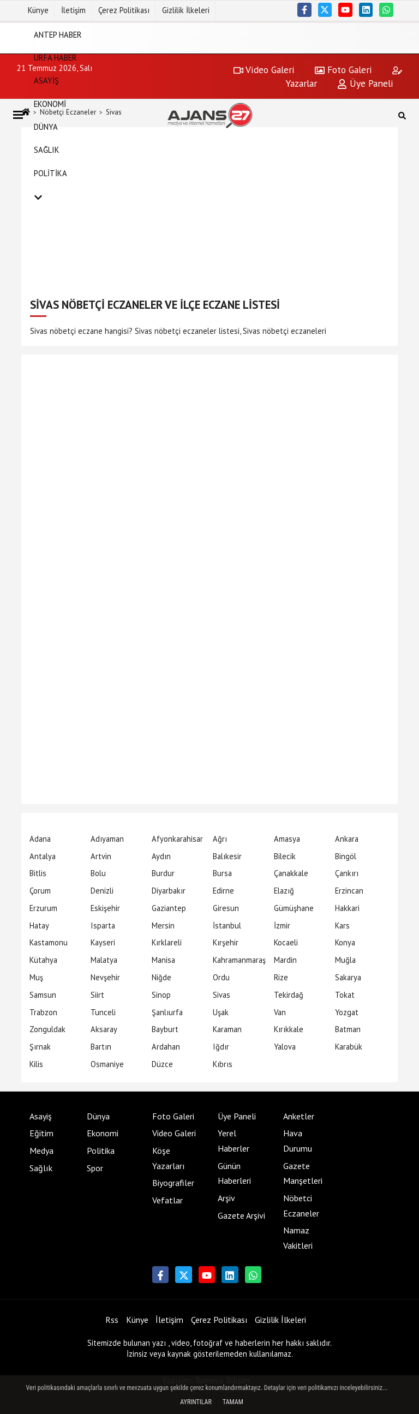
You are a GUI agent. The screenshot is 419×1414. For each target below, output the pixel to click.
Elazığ (284, 890)
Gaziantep (169, 908)
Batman (348, 1029)
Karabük (348, 1046)
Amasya (287, 839)
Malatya (104, 960)
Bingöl (345, 856)
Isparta (103, 925)
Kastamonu (48, 942)
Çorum (40, 890)
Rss (111, 1319)
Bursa (222, 873)
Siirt (97, 995)
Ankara (346, 839)
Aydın (161, 856)
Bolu (98, 873)
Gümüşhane (294, 908)
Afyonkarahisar (177, 839)
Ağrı (220, 839)
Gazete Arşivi (241, 1215)
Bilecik (285, 856)
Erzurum (43, 908)
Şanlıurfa (167, 1012)
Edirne (223, 890)
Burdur (163, 873)
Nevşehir (105, 977)
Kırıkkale (288, 1029)
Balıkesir (227, 856)
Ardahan (166, 1046)
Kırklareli (167, 942)
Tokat (345, 995)
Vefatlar (167, 1200)
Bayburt (165, 1029)
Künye (38, 10)
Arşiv (226, 1198)
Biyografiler (173, 1182)
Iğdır (221, 1046)
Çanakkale (291, 873)
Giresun (226, 908)
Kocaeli (286, 942)
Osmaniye (107, 1064)
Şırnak (40, 1046)
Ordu (221, 977)
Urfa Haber (55, 57)
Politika (50, 172)
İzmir (282, 925)
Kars (342, 925)
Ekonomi (50, 103)
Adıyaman (107, 839)
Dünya (46, 127)
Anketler (298, 1116)
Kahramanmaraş (239, 960)
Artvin (101, 856)
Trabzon (43, 1012)
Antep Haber (58, 34)
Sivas (221, 995)
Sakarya (348, 977)
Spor (95, 1168)
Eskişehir (105, 908)
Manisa (163, 960)
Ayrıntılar (196, 1402)
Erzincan (349, 890)
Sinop (161, 995)
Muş (36, 977)
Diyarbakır (168, 890)
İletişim (73, 10)
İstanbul (227, 925)
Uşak (221, 1012)
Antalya (42, 856)
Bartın (101, 1046)
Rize (281, 977)
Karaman (227, 1029)
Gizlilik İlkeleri (186, 10)
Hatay (39, 925)
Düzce (162, 1064)
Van (280, 1012)
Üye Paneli (237, 1116)
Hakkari (347, 908)
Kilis (36, 1064)
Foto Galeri (173, 1116)
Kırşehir (225, 942)
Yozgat (346, 1012)
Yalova (285, 1046)
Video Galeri (174, 1133)
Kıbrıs (222, 1064)
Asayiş (46, 80)
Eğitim (41, 1133)
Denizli (102, 890)
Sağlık (46, 150)
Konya (345, 942)
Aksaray (104, 1029)
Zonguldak (47, 1029)
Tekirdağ (288, 995)
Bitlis (37, 873)
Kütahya (43, 960)
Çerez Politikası (123, 10)
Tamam (233, 1402)
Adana (40, 839)
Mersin (163, 925)
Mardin (285, 960)
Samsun (42, 995)
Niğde (161, 977)
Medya (41, 1150)
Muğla (345, 960)
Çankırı (346, 873)
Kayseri (103, 942)
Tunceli (103, 1012)
